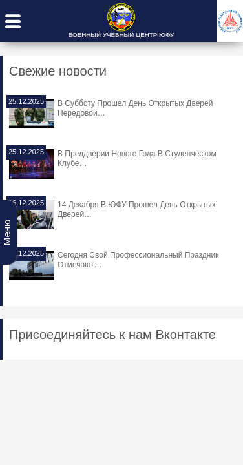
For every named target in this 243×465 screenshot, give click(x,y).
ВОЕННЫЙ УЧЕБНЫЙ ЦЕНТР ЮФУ (121, 34)
